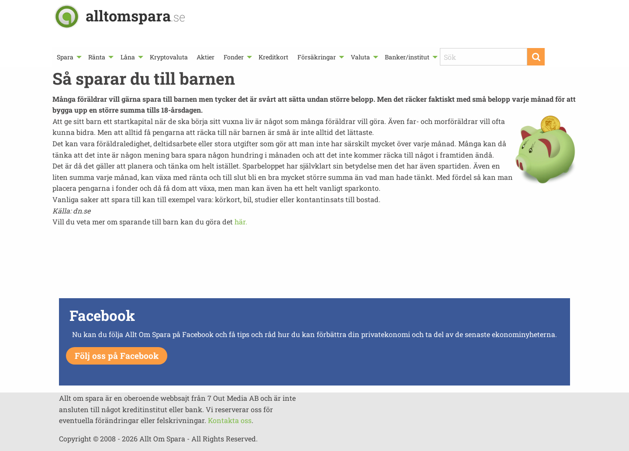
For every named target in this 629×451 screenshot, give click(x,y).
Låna (128, 57)
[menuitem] (68, 57)
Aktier (205, 57)
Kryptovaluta (169, 57)
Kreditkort (273, 57)
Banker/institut (407, 57)
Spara (65, 57)
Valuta (360, 57)
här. (241, 221)
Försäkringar (316, 57)
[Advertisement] (314, 265)
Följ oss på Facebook (117, 355)
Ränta (96, 57)
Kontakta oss (230, 420)
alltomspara (135, 15)
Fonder (234, 57)
